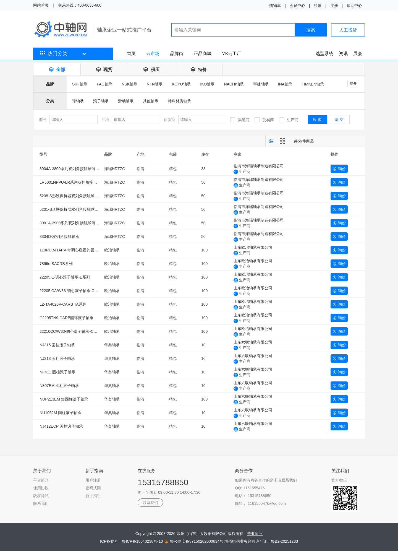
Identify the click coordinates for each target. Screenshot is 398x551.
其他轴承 (150, 101)
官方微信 (339, 480)
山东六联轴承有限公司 (253, 342)
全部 (57, 69)
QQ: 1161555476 (250, 488)
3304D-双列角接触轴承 (59, 236)
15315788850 (163, 482)
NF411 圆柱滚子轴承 (57, 372)
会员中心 (297, 5)
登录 (317, 5)
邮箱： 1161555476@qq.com (260, 503)
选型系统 (324, 53)
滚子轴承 (101, 101)
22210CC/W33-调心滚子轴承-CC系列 (72, 331)
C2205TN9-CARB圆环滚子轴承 (66, 318)
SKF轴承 (79, 84)
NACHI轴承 (234, 84)
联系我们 (41, 503)
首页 (131, 53)
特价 (199, 69)
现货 (104, 69)
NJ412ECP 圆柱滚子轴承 (61, 426)
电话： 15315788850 (253, 495)
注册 (334, 5)
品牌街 (176, 53)
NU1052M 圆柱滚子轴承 (60, 412)
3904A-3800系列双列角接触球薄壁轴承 (73, 169)
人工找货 (348, 30)
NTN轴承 (155, 84)
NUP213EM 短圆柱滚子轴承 (64, 399)
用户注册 (93, 480)
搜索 (310, 29)
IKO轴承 (207, 84)
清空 (340, 119)
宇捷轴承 (261, 84)
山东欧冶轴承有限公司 (253, 247)
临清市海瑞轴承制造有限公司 (259, 166)
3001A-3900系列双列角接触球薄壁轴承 (73, 223)
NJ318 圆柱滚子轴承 (57, 358)
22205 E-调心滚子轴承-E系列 (65, 277)
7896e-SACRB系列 (56, 263)
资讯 (343, 53)
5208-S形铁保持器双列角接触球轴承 (71, 196)
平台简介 (41, 480)
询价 (339, 169)
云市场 (152, 53)
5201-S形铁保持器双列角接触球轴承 (71, 209)
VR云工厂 (231, 53)
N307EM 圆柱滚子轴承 (59, 385)
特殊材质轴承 (179, 101)
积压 (151, 69)
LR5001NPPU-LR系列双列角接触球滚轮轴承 (78, 182)
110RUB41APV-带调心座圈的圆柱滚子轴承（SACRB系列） (91, 250)
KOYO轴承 (181, 84)
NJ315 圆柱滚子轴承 (57, 345)
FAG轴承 (104, 84)
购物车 (275, 5)
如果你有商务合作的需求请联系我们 (266, 480)
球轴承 (78, 101)
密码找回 (93, 488)
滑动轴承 (125, 101)
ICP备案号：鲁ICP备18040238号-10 (132, 541)
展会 (357, 53)
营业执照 (255, 533)
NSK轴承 (129, 84)
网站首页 (41, 5)
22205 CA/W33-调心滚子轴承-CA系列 (72, 291)
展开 (353, 83)
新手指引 (93, 495)
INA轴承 (285, 84)
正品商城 (202, 53)
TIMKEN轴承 (313, 84)
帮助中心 (354, 5)
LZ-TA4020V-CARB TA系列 (63, 304)
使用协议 (41, 488)
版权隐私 (41, 495)
